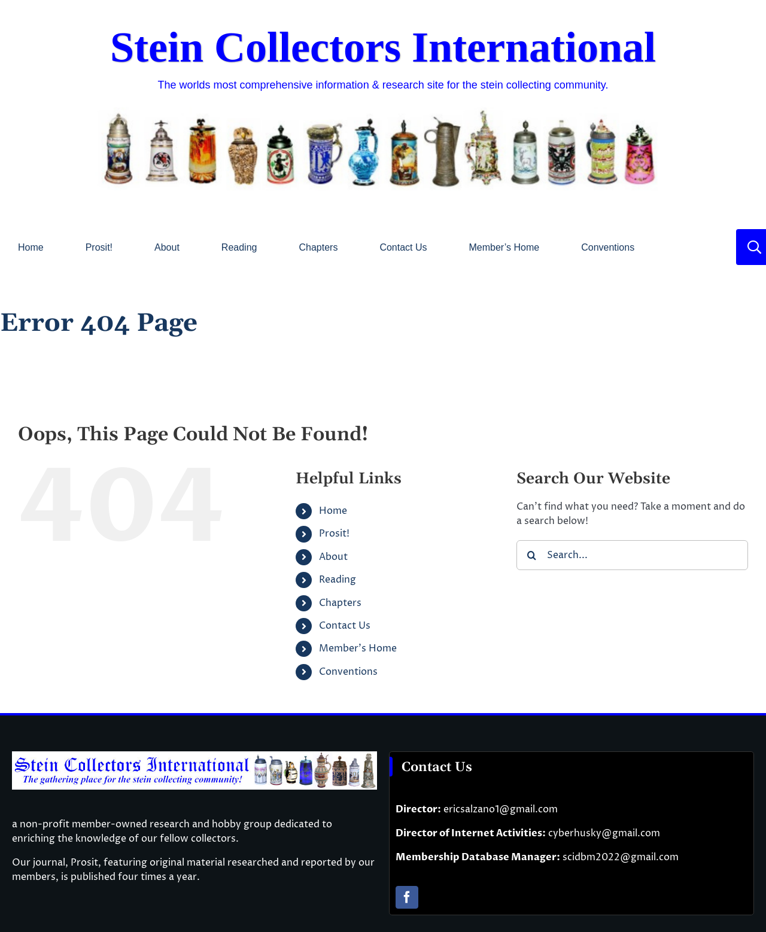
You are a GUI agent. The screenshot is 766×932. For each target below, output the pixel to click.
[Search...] (632, 555)
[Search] (531, 555)
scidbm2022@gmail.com (621, 857)
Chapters (340, 603)
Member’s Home (358, 648)
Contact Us (344, 625)
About (333, 557)
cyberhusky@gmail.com (604, 833)
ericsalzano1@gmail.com (500, 809)
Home (333, 510)
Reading (337, 579)
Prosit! (334, 533)
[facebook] (407, 897)
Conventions (348, 671)
